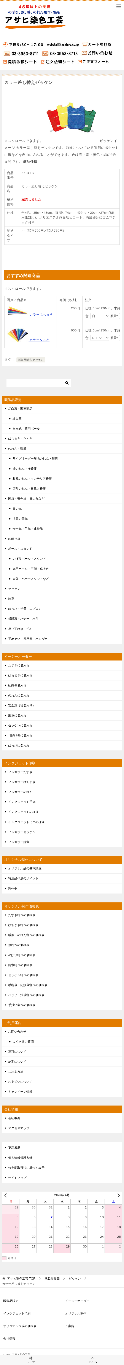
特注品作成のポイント (23, 878)
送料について (17, 1051)
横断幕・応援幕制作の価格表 (28, 985)
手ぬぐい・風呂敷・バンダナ (28, 639)
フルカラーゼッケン (21, 832)
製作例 (12, 888)
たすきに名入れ (18, 665)
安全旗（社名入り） (21, 705)
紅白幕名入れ (17, 685)
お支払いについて (20, 1081)
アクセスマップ (18, 1128)
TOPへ (93, 1359)
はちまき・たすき (20, 438)
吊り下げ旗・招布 (20, 629)
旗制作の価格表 (18, 945)
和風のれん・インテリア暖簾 (32, 478)
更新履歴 (14, 1147)
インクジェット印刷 (16, 1313)
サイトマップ (17, 1177)
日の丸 (17, 508)
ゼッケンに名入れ (20, 725)
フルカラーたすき (20, 772)
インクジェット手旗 (21, 802)
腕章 (11, 598)
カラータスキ (28, 340)
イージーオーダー (77, 1301)
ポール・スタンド (20, 548)
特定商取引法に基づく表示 (26, 1167)
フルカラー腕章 (18, 842)
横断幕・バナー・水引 (23, 618)
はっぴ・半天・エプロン (24, 608)
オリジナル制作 (75, 1313)
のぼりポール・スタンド (29, 558)
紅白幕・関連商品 (20, 408)
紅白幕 (17, 418)
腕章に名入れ (17, 715)
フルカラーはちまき (21, 782)
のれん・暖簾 (17, 448)
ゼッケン (14, 588)
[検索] (38, 383)
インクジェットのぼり (23, 812)
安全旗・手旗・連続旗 (28, 528)
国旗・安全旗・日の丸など (26, 498)
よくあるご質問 (23, 1041)
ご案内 (69, 1326)
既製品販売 (10, 1301)
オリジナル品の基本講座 (24, 868)
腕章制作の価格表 (20, 965)
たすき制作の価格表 (21, 915)
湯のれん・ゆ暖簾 (25, 468)
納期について (17, 1061)
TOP (21, 1278)
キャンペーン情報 (20, 1091)
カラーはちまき (30, 314)
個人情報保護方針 (20, 1158)
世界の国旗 (20, 518)
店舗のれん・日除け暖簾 (29, 488)
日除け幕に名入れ (20, 735)
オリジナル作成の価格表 (20, 1326)
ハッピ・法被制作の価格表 (26, 995)
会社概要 (14, 1118)
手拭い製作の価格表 (21, 1005)
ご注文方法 (15, 1071)
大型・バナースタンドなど (31, 579)
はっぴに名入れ (18, 745)
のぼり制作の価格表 (21, 955)
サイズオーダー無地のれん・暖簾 (35, 458)
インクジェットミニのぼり (26, 822)
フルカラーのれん (20, 792)
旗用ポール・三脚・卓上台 (31, 569)
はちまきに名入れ (20, 675)
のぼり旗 (14, 538)
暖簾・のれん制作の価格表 (26, 935)
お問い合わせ (17, 1031)
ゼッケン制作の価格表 (23, 975)
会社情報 (9, 1338)
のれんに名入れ (18, 695)
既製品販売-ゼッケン (30, 359)
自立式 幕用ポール (26, 428)
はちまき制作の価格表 (23, 925)
